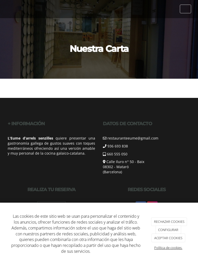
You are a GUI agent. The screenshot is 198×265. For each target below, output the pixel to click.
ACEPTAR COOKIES (168, 238)
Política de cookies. (168, 247)
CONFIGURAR (168, 229)
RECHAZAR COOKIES (169, 221)
